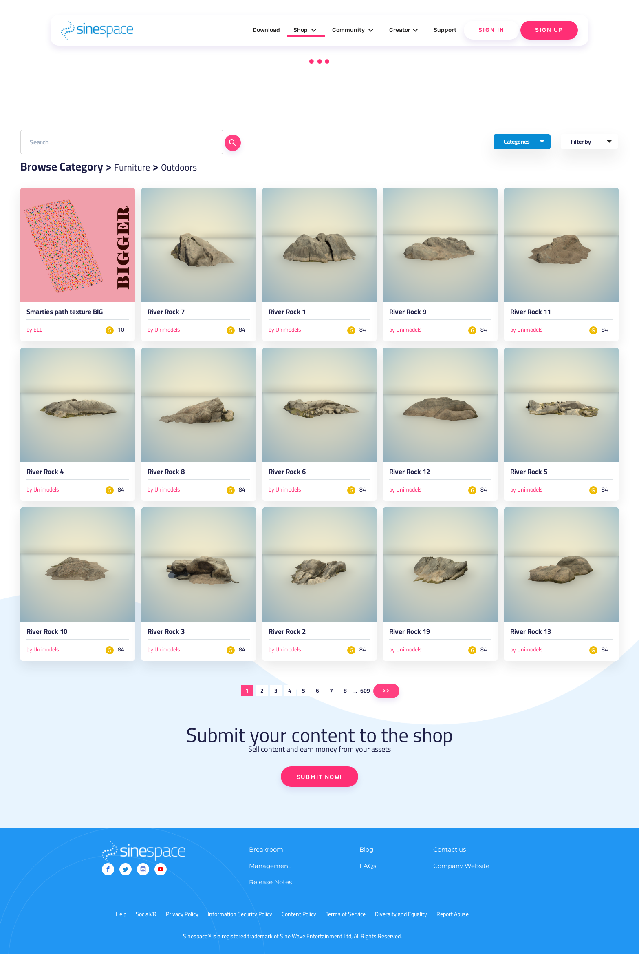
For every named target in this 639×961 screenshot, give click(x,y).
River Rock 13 (536, 638)
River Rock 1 (292, 314)
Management (270, 873)
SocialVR (146, 921)
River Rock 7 (171, 314)
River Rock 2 (292, 638)
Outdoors (192, 166)
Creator (404, 30)
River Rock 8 (171, 476)
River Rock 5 (533, 476)
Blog (366, 856)
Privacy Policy (182, 921)
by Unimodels (164, 331)
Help (121, 921)
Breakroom (266, 856)
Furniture (136, 166)
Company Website (461, 873)
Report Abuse (452, 921)
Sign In (491, 30)
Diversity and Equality (401, 921)
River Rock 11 (536, 314)
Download (266, 30)
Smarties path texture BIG (75, 314)
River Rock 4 (50, 476)
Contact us (449, 856)
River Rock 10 (52, 638)
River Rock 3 (171, 638)
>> (386, 696)
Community (354, 30)
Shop (306, 30)
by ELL (34, 331)
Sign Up (549, 30)
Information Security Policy (240, 921)
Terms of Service (346, 921)
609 (365, 696)
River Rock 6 (292, 476)
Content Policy (299, 921)
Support (445, 30)
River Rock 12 (415, 476)
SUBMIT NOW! (319, 783)
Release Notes (270, 889)
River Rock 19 (415, 638)
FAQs (367, 873)
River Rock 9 (412, 314)
